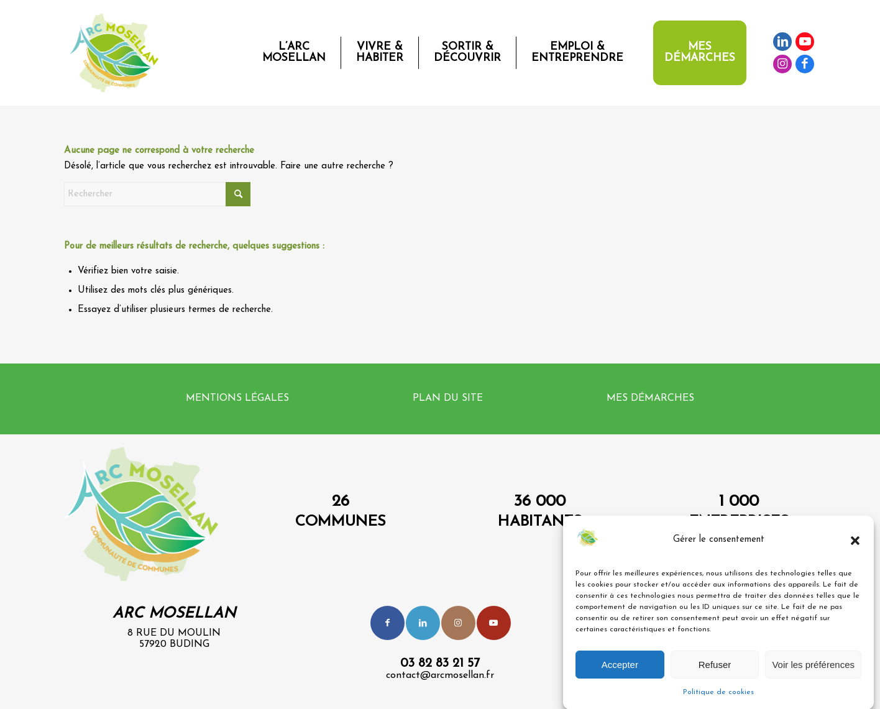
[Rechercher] (157, 194)
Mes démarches (650, 398)
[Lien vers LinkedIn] (782, 41)
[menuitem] (294, 53)
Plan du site (448, 398)
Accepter (620, 671)
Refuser (715, 671)
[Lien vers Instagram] (782, 64)
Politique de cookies (718, 699)
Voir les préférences (813, 671)
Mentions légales (237, 398)
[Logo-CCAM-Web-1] (117, 53)
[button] (855, 547)
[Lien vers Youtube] (804, 41)
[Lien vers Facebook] (804, 64)
